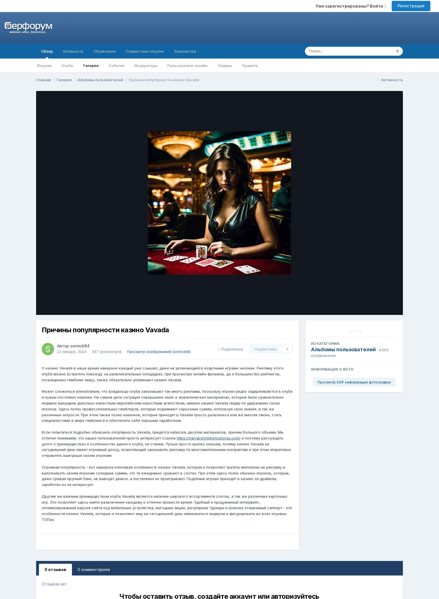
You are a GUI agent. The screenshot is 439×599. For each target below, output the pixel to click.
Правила (250, 65)
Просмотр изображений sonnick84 (159, 351)
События (116, 65)
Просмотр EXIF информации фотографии (354, 382)
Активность (73, 51)
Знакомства (185, 51)
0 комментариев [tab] (94, 569)
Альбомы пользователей (343, 349)
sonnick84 (80, 345)
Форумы (44, 65)
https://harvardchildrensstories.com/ (208, 438)
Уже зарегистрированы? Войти (351, 6)
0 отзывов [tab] (55, 569)
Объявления (105, 51)
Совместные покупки (145, 51)
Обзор (47, 54)
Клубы (67, 65)
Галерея (91, 65)
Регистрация (411, 5)
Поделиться (230, 349)
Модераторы (145, 65)
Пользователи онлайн (187, 65)
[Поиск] (338, 51)
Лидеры (225, 65)
